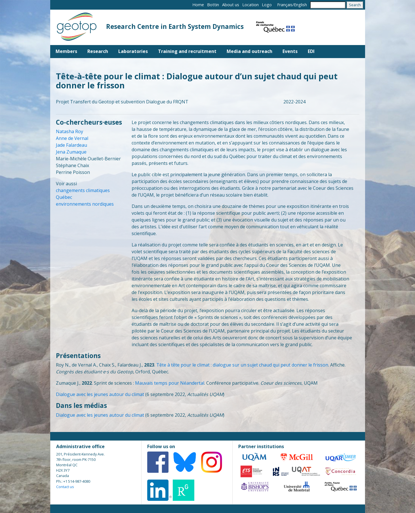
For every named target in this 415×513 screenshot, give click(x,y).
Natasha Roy (69, 131)
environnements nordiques (85, 204)
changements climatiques (83, 190)
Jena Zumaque (71, 152)
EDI (311, 51)
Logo (267, 4)
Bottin (213, 4)
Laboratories (133, 51)
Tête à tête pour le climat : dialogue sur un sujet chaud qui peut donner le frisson (242, 365)
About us (230, 4)
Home (198, 4)
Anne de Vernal (72, 138)
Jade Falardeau (71, 145)
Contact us (65, 486)
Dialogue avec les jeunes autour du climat (100, 394)
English (300, 4)
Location (250, 4)
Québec (64, 197)
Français (284, 4)
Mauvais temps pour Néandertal (169, 383)
